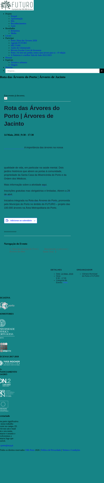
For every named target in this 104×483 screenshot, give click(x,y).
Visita (65, 282)
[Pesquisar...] (52, 71)
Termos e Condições (71, 450)
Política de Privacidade (51, 450)
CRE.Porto (30, 450)
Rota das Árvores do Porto (42, 200)
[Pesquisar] (102, 71)
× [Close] (5, 98)
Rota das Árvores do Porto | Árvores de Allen (24, 250)
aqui (44, 184)
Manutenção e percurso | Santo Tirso (55, 250)
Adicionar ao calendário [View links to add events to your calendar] (21, 220)
